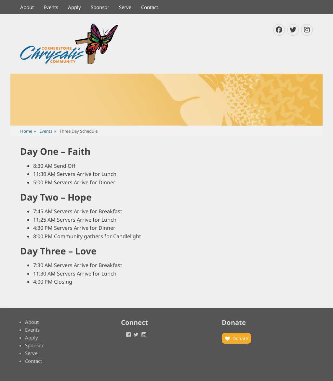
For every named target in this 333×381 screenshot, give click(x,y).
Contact (149, 7)
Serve (125, 7)
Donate (240, 338)
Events (51, 7)
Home (28, 131)
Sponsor (100, 7)
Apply (74, 7)
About (27, 7)
